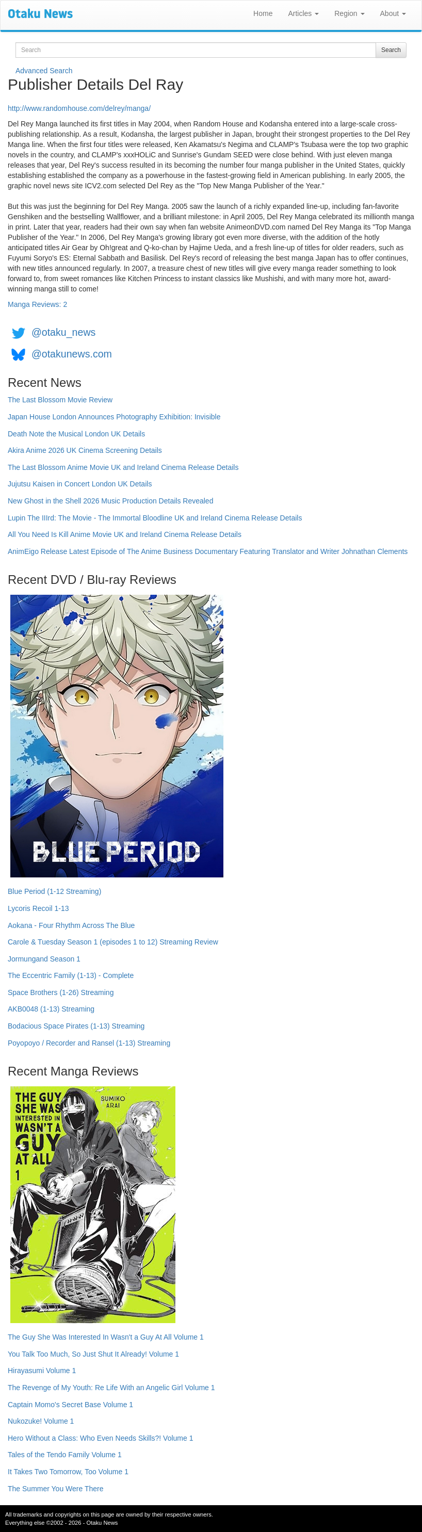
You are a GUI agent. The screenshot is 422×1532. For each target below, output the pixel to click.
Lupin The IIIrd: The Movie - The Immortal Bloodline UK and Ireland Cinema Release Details (155, 518)
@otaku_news (63, 332)
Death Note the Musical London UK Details (76, 434)
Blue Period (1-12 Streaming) (54, 891)
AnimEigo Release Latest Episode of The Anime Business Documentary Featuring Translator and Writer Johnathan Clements (208, 551)
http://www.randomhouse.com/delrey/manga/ (79, 108)
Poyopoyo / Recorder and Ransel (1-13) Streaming (89, 1043)
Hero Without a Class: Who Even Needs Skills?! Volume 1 (100, 1438)
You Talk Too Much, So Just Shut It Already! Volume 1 (93, 1354)
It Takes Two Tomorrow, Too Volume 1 (68, 1472)
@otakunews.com (71, 354)
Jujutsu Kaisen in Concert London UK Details (80, 484)
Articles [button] (303, 13)
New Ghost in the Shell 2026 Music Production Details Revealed (110, 501)
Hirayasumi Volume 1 (42, 1370)
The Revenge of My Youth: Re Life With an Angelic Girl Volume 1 (111, 1387)
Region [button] (349, 13)
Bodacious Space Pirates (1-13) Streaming (76, 1026)
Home (262, 13)
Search (391, 50)
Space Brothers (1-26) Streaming (60, 992)
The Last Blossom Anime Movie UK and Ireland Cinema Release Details (123, 467)
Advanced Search (44, 71)
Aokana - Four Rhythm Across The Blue (71, 925)
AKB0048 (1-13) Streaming (51, 1009)
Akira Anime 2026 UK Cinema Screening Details (85, 450)
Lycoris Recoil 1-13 (38, 908)
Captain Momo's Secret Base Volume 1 (70, 1404)
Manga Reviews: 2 (37, 304)
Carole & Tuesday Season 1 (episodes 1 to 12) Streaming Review (113, 942)
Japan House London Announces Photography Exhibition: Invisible (114, 417)
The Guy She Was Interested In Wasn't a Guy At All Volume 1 (106, 1337)
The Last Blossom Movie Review (60, 400)
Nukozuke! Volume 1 (41, 1421)
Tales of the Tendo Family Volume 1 (65, 1454)
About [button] (393, 13)
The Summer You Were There (55, 1489)
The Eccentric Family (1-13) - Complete (71, 975)
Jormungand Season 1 (44, 959)
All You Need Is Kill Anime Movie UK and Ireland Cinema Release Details (124, 534)
